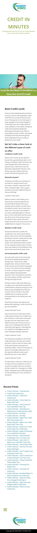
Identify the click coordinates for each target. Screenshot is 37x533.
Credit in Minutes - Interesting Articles (19, 444)
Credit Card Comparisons (15, 393)
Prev (2, 89)
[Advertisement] (18, 55)
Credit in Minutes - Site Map (16, 413)
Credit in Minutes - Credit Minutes (18, 391)
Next (34, 89)
